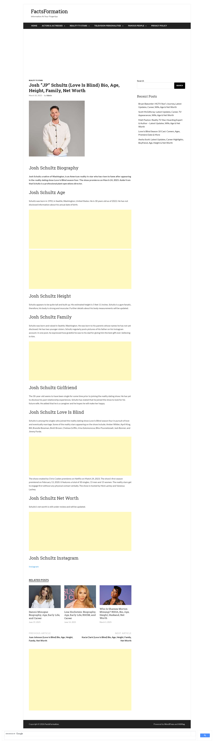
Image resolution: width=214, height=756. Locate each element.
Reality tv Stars (78, 26)
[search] (98, 733)
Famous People (136, 26)
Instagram (34, 566)
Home (34, 26)
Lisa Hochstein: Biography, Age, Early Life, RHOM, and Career (80, 615)
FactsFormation (49, 11)
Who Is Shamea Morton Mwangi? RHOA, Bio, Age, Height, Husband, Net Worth (114, 613)
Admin (49, 95)
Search (140, 80)
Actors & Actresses (52, 26)
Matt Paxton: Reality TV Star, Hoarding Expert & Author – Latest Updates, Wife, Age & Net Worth (160, 123)
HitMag (181, 724)
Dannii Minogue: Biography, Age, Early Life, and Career (44, 615)
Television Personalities (107, 26)
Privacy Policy (159, 26)
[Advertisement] (107, 54)
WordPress (169, 724)
